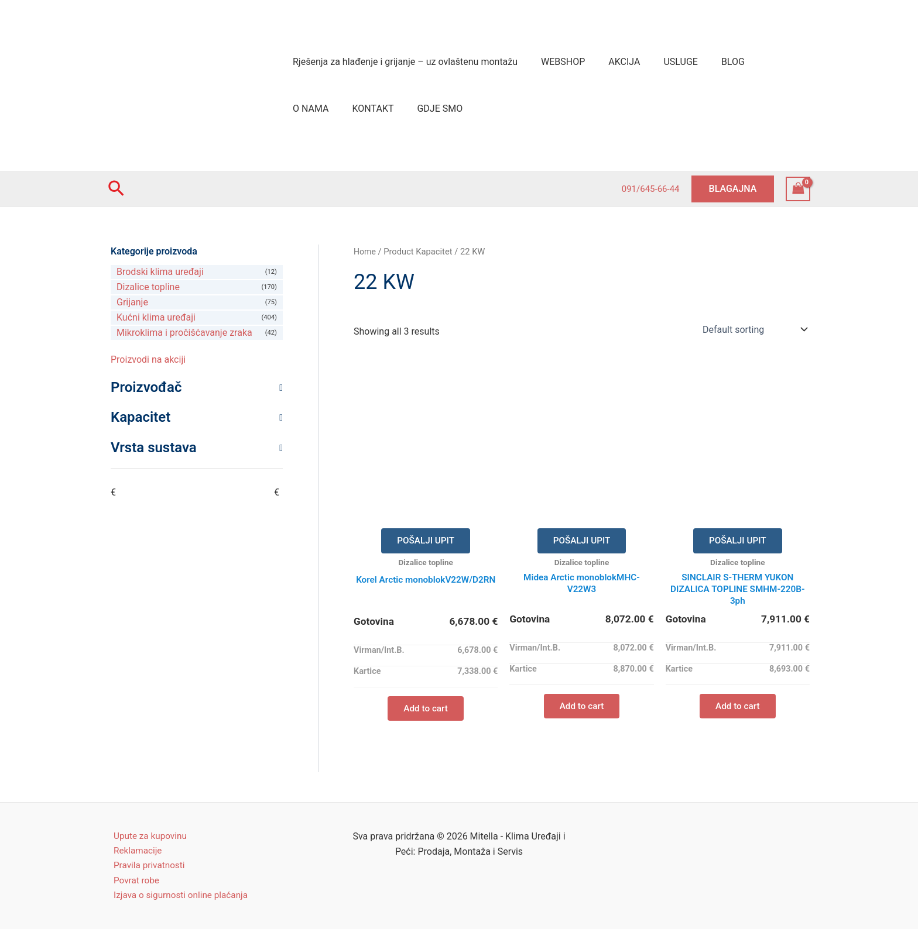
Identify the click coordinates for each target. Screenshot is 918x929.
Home (365, 251)
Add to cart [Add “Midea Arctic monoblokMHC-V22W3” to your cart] (582, 709)
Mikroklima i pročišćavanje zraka (184, 332)
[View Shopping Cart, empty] (798, 189)
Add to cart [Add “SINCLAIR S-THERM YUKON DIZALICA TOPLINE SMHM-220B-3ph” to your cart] (737, 709)
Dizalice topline (148, 287)
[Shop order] (754, 329)
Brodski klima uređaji (160, 271)
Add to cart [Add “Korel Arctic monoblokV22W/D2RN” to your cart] (426, 709)
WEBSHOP (556, 61)
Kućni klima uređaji (156, 317)
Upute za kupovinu (146, 832)
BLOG (712, 61)
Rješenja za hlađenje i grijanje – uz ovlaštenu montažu (402, 61)
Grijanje (132, 302)
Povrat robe (132, 879)
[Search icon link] (116, 189)
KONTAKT (311, 108)
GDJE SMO (373, 108)
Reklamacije (133, 848)
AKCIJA (612, 61)
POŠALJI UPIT (425, 541)
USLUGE (664, 61)
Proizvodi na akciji (148, 359)
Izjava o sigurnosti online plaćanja (178, 894)
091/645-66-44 (651, 189)
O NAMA (760, 61)
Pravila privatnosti (145, 863)
